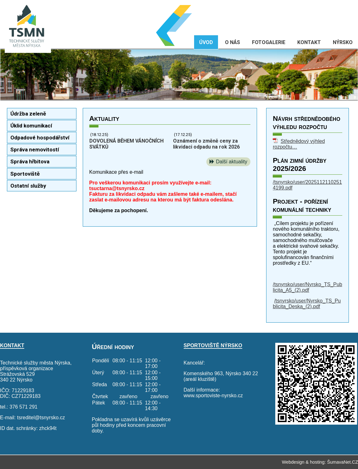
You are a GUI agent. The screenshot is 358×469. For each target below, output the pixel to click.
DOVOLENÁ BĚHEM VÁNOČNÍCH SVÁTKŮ (126, 144)
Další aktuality (231, 161)
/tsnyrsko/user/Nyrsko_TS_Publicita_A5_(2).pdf (307, 287)
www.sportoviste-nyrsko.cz (213, 395)
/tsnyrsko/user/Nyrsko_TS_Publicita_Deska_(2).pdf (307, 303)
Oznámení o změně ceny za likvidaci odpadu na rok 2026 (206, 144)
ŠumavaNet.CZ (342, 462)
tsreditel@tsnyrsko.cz (41, 417)
